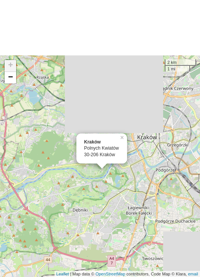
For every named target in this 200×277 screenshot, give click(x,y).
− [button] (10, 77)
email (193, 274)
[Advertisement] (100, 27)
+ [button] (10, 66)
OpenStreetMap (111, 274)
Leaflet (62, 274)
